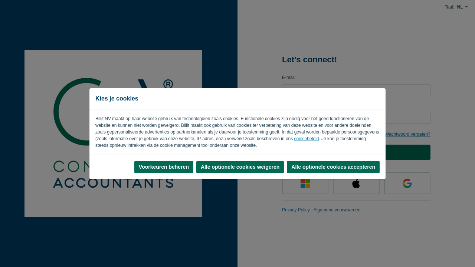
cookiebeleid (306, 138)
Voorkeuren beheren (164, 167)
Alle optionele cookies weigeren (240, 167)
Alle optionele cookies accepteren (333, 167)
